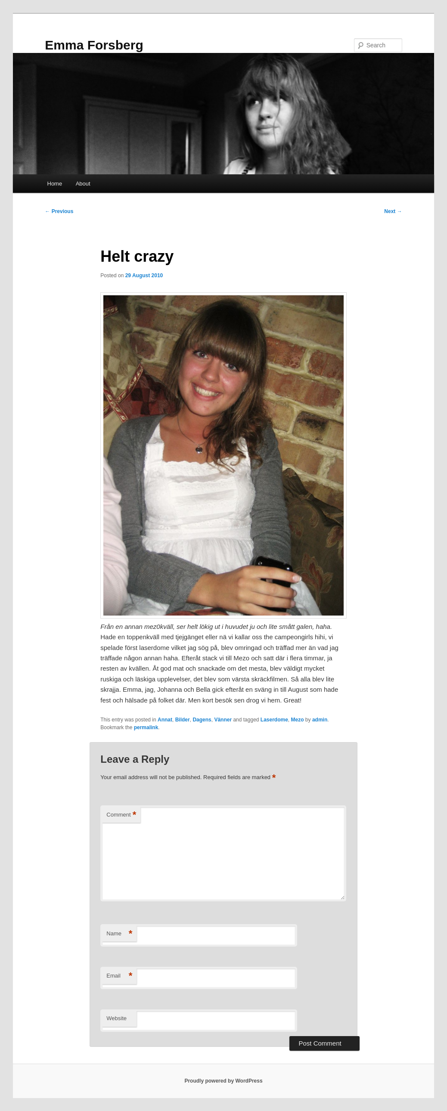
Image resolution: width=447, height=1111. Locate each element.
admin (319, 720)
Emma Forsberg (94, 45)
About (83, 183)
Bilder (182, 720)
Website (116, 1018)
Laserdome (274, 720)
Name (119, 934)
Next (393, 211)
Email (119, 976)
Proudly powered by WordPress (223, 1081)
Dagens (201, 720)
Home (54, 183)
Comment (121, 815)
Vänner (223, 720)
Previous (59, 211)
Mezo (297, 720)
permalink (146, 727)
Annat (165, 720)
